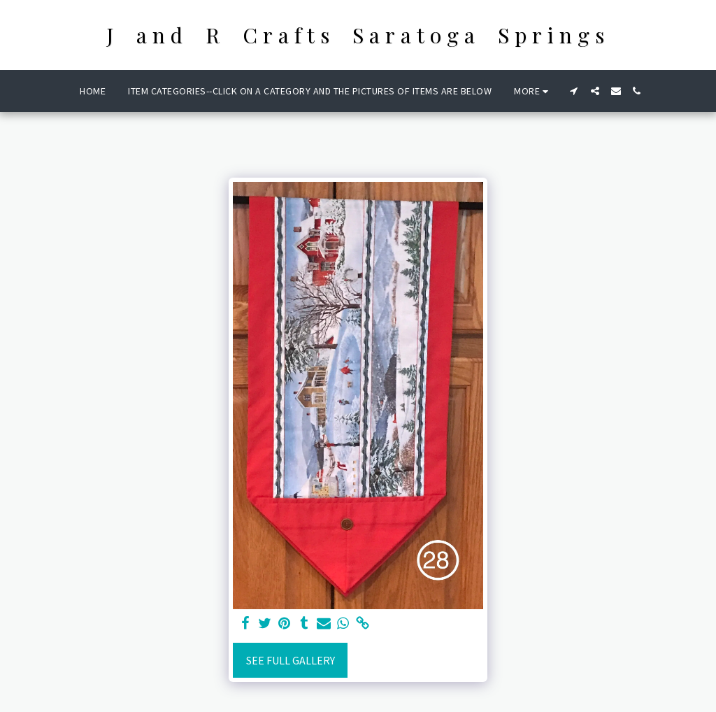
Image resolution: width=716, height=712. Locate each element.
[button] (574, 91)
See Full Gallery (290, 660)
